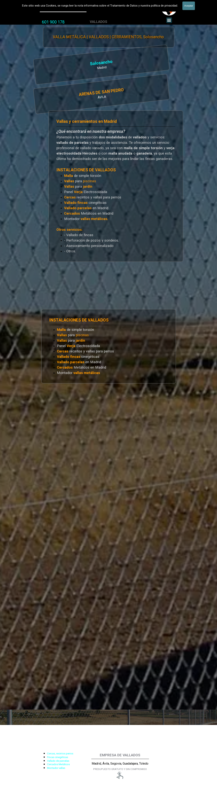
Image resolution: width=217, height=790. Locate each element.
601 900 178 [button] (53, 22)
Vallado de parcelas (58, 760)
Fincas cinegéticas (57, 757)
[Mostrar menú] (169, 20)
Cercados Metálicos (58, 764)
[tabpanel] (53, 22)
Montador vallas (56, 768)
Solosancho (56, 63)
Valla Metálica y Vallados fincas (63, 9)
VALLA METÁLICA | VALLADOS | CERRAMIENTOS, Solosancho (108, 37)
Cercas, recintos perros (60, 753)
